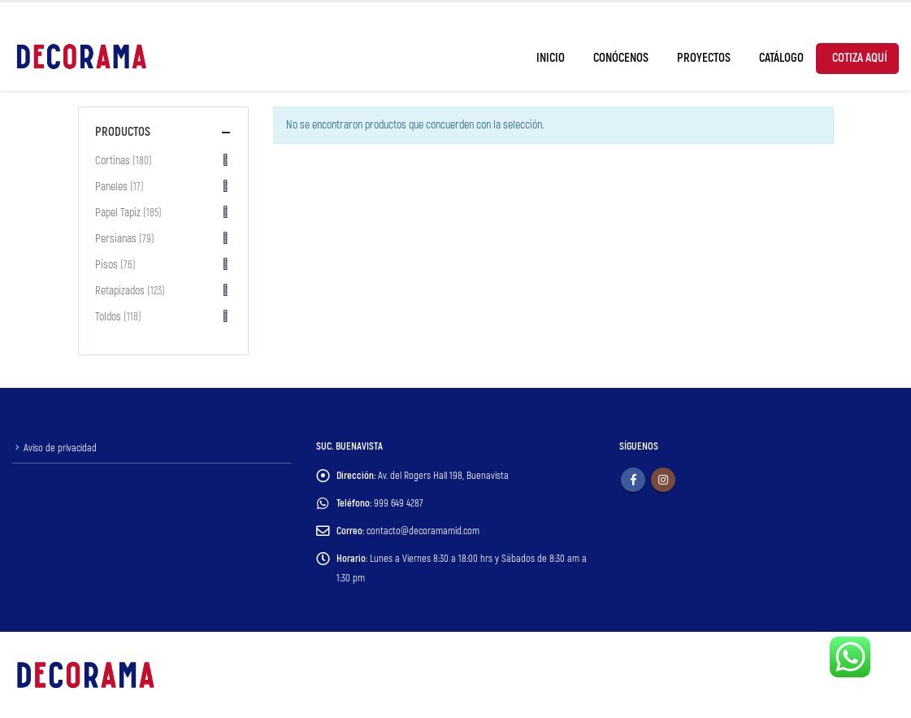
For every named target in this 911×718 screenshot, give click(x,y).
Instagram (663, 480)
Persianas (116, 239)
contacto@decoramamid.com (423, 530)
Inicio (550, 58)
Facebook (633, 480)
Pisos (106, 265)
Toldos (108, 317)
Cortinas (112, 161)
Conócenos (621, 58)
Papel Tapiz (118, 213)
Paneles (111, 187)
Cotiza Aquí (859, 58)
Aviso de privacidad (60, 448)
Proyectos (704, 58)
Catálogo (781, 58)
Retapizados (120, 291)
